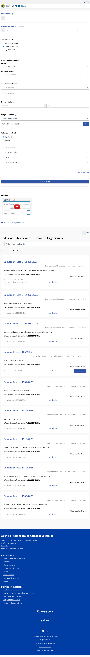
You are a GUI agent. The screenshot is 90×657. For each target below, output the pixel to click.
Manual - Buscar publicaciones (13, 223)
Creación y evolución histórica (14, 558)
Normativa (7, 571)
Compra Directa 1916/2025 (19, 439)
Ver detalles (53, 282)
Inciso (3, 63)
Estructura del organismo (12, 568)
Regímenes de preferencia (12, 596)
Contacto (4, 546)
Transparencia (8, 575)
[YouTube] (43, 631)
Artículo (6, 140)
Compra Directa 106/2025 (18, 351)
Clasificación (8, 137)
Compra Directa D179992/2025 (21, 294)
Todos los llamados (11, 47)
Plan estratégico (9, 565)
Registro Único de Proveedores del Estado (18, 593)
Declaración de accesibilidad (45, 643)
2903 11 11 (12, 543)
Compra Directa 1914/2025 (19, 410)
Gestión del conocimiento (12, 603)
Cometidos (7, 562)
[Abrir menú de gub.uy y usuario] (85, 2)
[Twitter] (47, 631)
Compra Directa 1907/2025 (19, 382)
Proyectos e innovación (11, 600)
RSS (4, 17)
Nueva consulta (83, 172)
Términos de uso (45, 647)
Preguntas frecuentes (11, 578)
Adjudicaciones (9, 50)
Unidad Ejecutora (7, 71)
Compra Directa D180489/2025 (21, 323)
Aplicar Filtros (45, 181)
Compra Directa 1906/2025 (19, 496)
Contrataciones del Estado (12, 590)
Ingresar (81, 371)
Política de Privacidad (45, 650)
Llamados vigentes (10, 43)
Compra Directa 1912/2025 (19, 467)
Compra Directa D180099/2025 (21, 261)
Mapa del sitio (45, 640)
